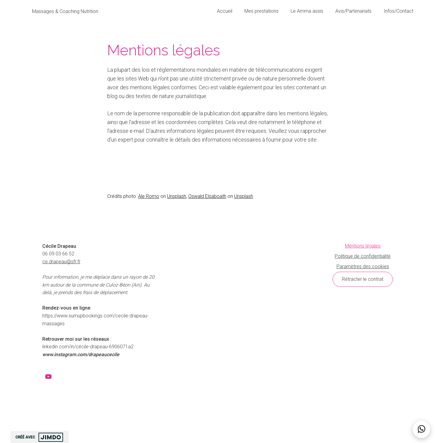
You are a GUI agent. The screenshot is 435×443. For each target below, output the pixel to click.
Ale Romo (148, 196)
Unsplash (176, 196)
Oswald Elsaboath (207, 196)
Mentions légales (363, 246)
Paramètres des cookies (363, 266)
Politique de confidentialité (363, 256)
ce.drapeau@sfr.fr (61, 261)
